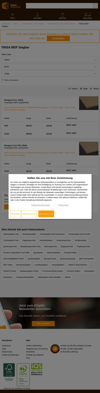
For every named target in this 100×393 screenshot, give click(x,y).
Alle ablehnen (15, 214)
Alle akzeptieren (46, 214)
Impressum (63, 205)
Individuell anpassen (29, 214)
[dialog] (50, 196)
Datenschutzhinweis (41, 205)
